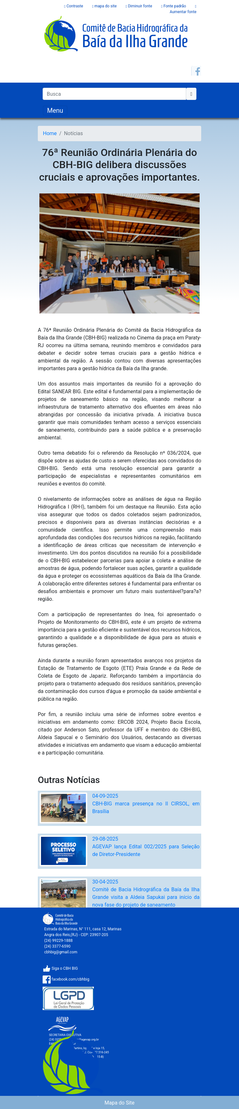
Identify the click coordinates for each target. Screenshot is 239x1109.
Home (50, 133)
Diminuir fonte (139, 6)
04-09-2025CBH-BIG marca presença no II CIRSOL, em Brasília (146, 803)
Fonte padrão (174, 6)
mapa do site (105, 6)
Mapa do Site (119, 1103)
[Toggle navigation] (55, 110)
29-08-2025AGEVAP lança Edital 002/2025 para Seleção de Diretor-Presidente (146, 846)
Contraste (74, 6)
